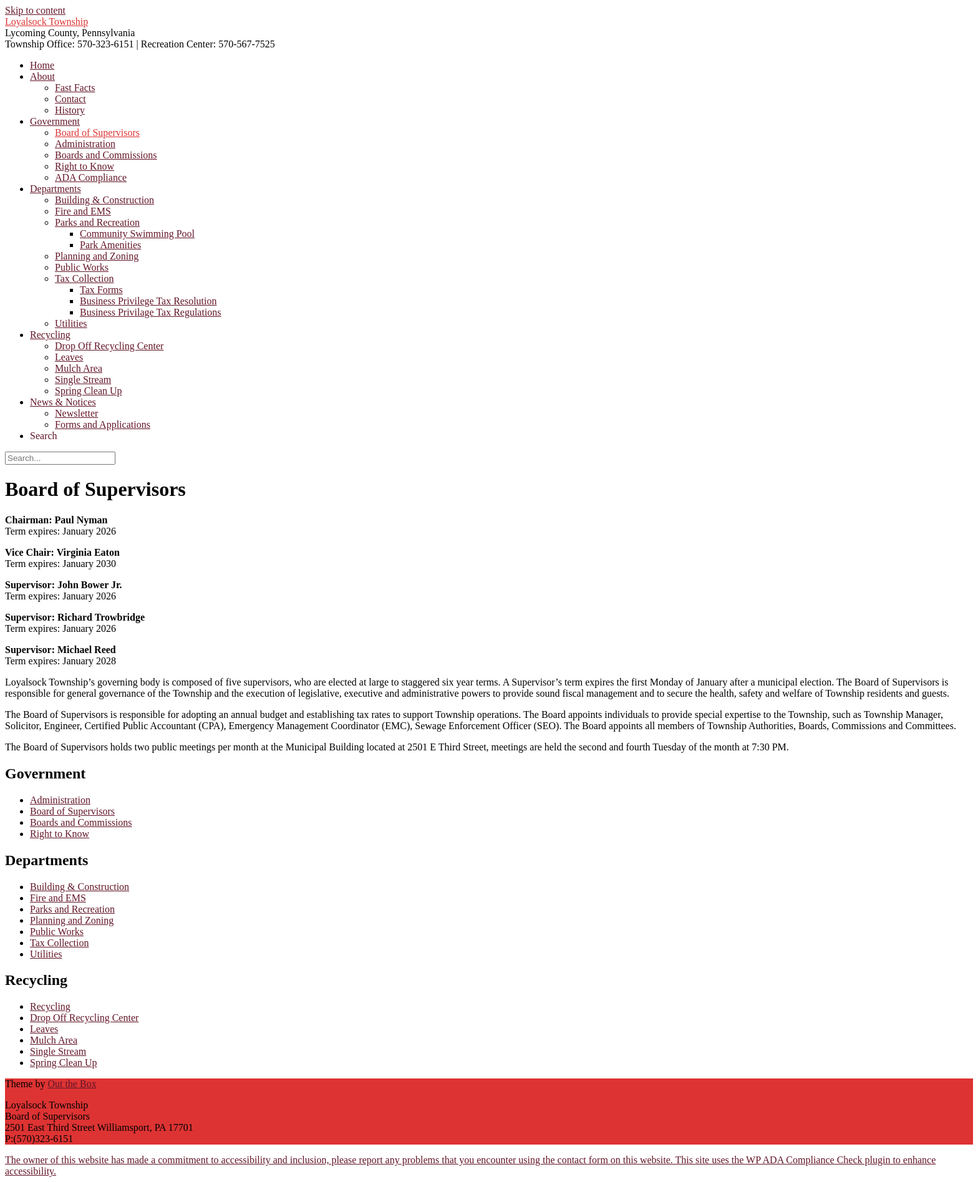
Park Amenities (110, 245)
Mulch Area (78, 368)
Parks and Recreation (97, 222)
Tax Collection (84, 278)
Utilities (71, 323)
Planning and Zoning (96, 256)
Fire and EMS (83, 211)
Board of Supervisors (97, 132)
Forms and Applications (102, 424)
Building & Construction (104, 200)
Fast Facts (75, 87)
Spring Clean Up (88, 390)
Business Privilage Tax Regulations (150, 312)
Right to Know (84, 166)
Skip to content (35, 10)
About (42, 76)
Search (43, 435)
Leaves (69, 357)
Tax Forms (101, 289)
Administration (85, 143)
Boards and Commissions (106, 155)
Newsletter (76, 413)
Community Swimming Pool (137, 233)
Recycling (50, 334)
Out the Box (71, 1083)
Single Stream (83, 379)
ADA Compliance (91, 177)
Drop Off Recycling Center (109, 346)
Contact (70, 99)
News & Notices (63, 402)
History (70, 110)
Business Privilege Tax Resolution (148, 301)
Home (42, 65)
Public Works (82, 267)
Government (55, 121)
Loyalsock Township (46, 21)
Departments (55, 188)
